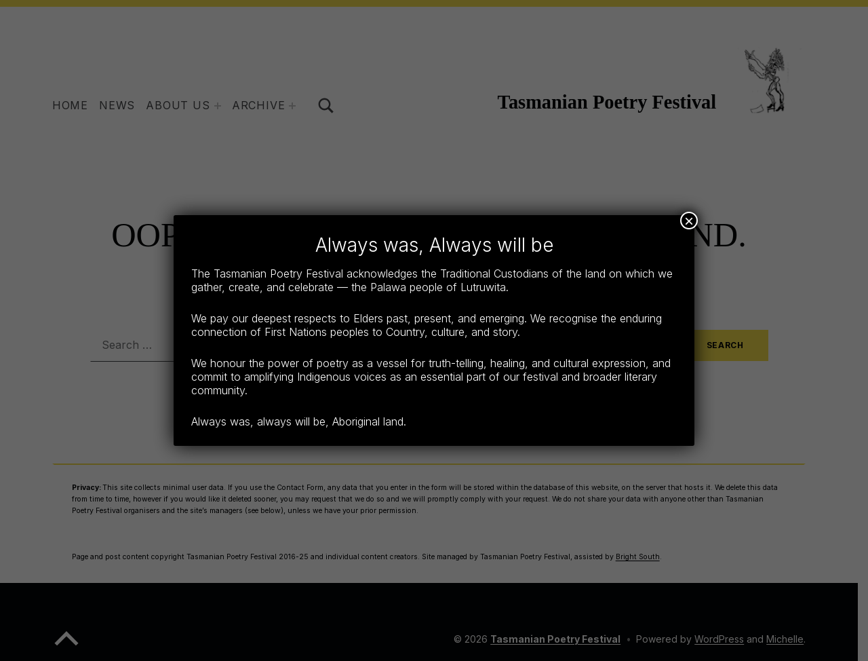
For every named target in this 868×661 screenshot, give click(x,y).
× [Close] (689, 220)
